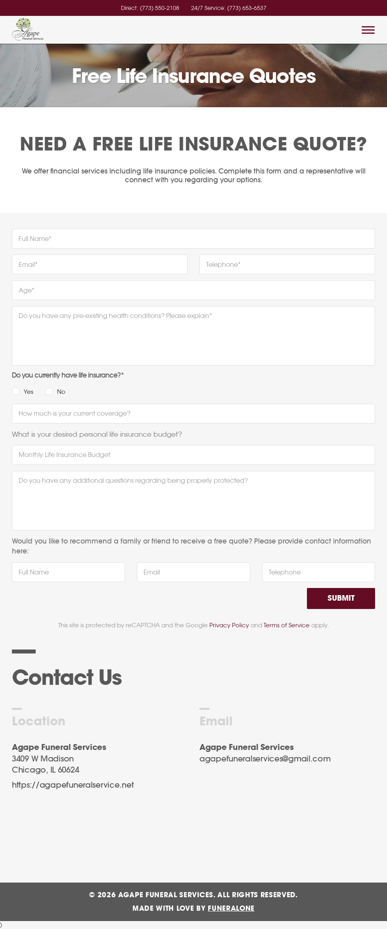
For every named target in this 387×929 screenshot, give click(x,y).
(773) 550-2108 (159, 8)
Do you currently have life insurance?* (68, 375)
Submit (341, 598)
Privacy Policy (229, 625)
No (61, 391)
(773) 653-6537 (246, 8)
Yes (28, 391)
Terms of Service (287, 625)
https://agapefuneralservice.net (73, 785)
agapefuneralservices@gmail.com (265, 759)
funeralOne (231, 908)
